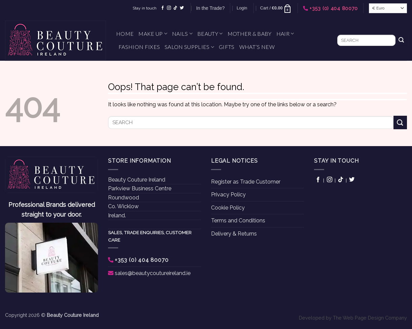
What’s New (257, 47)
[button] (242, 8)
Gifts (227, 47)
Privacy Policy (228, 194)
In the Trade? (210, 8)
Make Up (152, 33)
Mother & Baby (250, 33)
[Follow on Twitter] (182, 8)
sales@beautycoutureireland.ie (153, 273)
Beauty (209, 33)
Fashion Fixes (139, 47)
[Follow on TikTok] (175, 8)
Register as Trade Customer (245, 182)
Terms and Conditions (238, 220)
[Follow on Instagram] (169, 8)
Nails (182, 33)
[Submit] (401, 40)
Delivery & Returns (234, 233)
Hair (285, 33)
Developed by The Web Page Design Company (353, 318)
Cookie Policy (228, 207)
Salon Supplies (189, 47)
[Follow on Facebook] (163, 8)
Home (125, 33)
